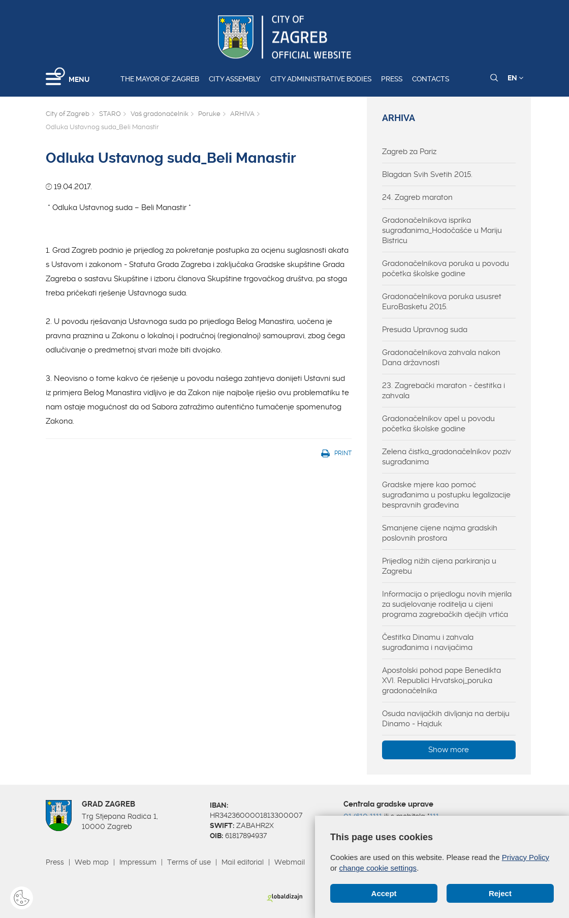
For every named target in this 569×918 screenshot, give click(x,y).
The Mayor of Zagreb (159, 79)
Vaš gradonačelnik (159, 113)
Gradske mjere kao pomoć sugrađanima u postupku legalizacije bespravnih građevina (446, 495)
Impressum (137, 862)
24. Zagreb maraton (417, 197)
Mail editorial (243, 862)
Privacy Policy (525, 857)
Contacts (430, 79)
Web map (92, 862)
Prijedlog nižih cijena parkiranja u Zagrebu (439, 566)
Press (391, 79)
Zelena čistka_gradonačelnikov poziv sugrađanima (446, 456)
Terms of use (189, 862)
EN (515, 78)
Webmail (289, 862)
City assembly (235, 79)
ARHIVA (242, 113)
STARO (110, 113)
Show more (448, 749)
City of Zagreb (67, 113)
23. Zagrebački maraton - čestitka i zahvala (443, 390)
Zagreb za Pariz (409, 151)
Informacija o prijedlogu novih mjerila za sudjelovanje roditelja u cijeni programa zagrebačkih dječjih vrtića (447, 604)
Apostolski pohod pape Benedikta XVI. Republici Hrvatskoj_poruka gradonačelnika (441, 680)
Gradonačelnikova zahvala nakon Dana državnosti (441, 357)
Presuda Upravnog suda (424, 329)
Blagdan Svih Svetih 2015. (427, 174)
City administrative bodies (320, 79)
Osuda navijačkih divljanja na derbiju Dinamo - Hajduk (446, 718)
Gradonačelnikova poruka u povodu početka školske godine (445, 268)
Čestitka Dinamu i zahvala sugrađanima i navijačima (427, 642)
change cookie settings (378, 868)
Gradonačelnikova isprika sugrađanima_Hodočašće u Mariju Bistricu (442, 230)
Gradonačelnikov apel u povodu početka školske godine (438, 423)
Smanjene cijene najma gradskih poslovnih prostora (439, 533)
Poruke (209, 113)
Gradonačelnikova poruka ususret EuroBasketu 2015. (441, 301)
